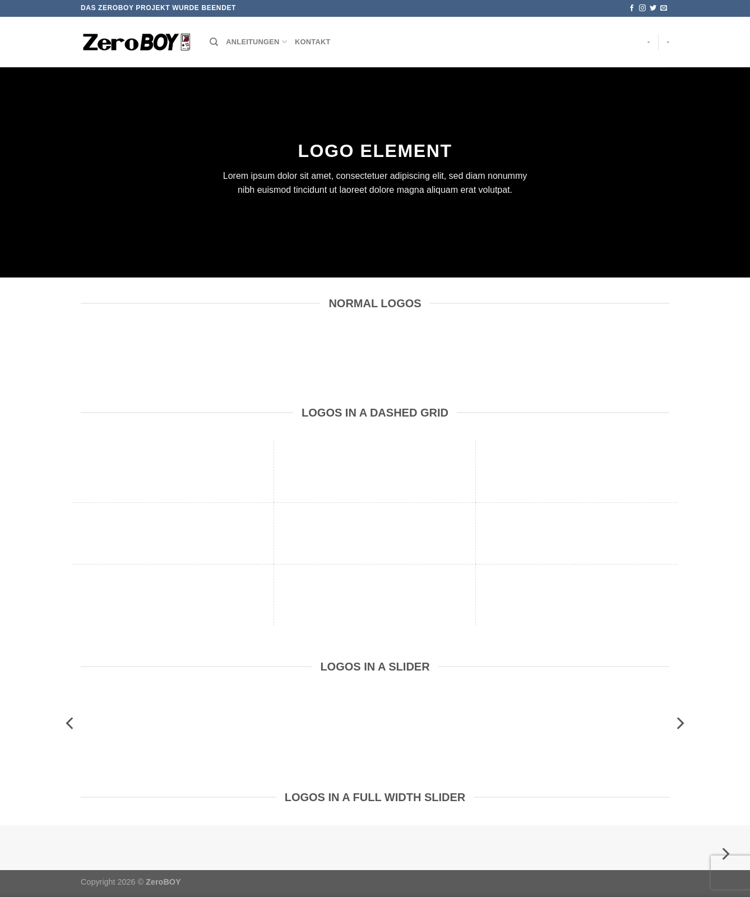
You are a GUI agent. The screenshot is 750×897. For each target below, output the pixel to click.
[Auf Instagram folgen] (642, 8)
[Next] (679, 723)
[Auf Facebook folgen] (631, 8)
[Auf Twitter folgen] (653, 8)
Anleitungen (256, 41)
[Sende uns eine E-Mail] (663, 8)
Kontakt (312, 42)
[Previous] (71, 723)
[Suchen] (214, 42)
